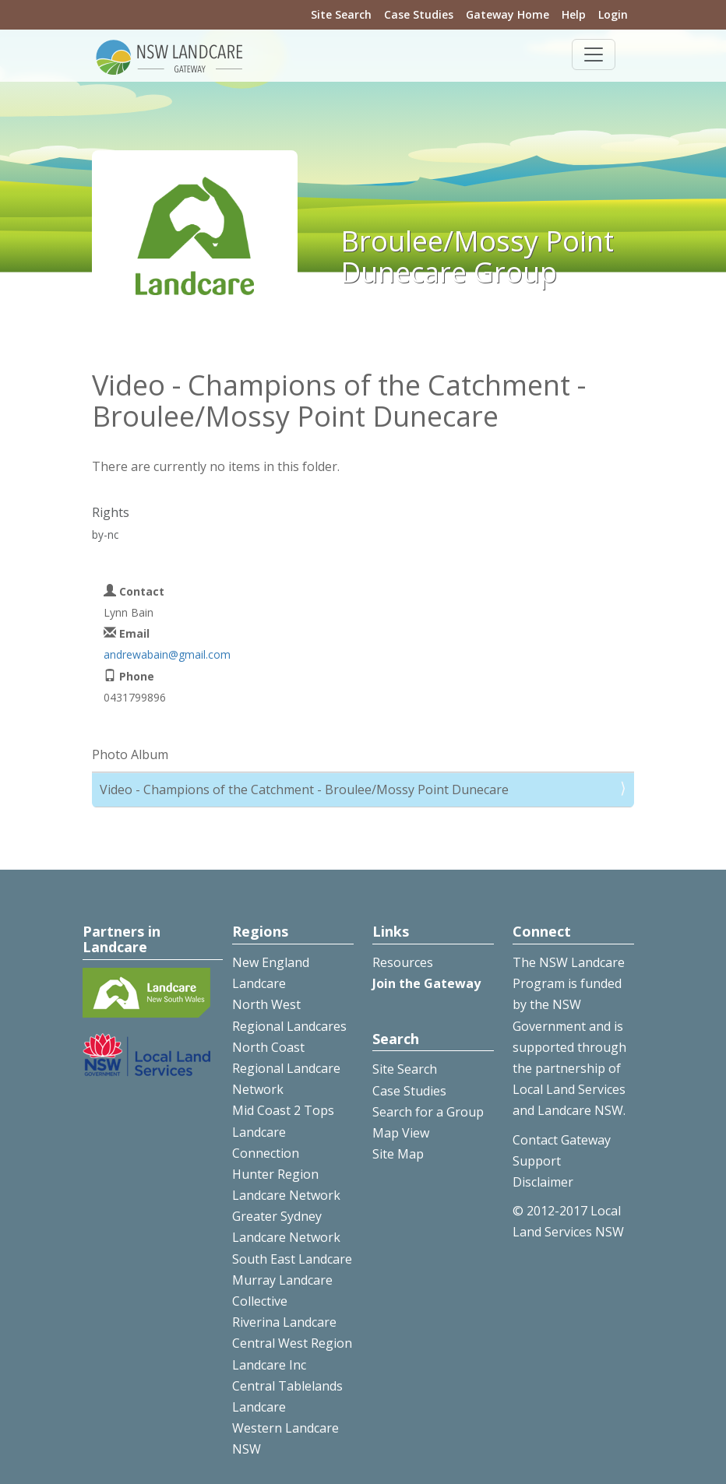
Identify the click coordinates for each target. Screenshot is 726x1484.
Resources (402, 962)
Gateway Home (507, 14)
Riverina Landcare (284, 1322)
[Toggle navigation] (593, 54)
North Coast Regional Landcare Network (286, 1068)
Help (574, 14)
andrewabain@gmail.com (167, 654)
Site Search (341, 14)
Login (613, 14)
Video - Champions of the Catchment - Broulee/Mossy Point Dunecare (304, 789)
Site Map (398, 1153)
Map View (400, 1132)
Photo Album (130, 754)
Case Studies (418, 14)
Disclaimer (543, 1181)
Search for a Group (428, 1111)
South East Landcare (292, 1259)
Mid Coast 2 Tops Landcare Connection (283, 1131)
